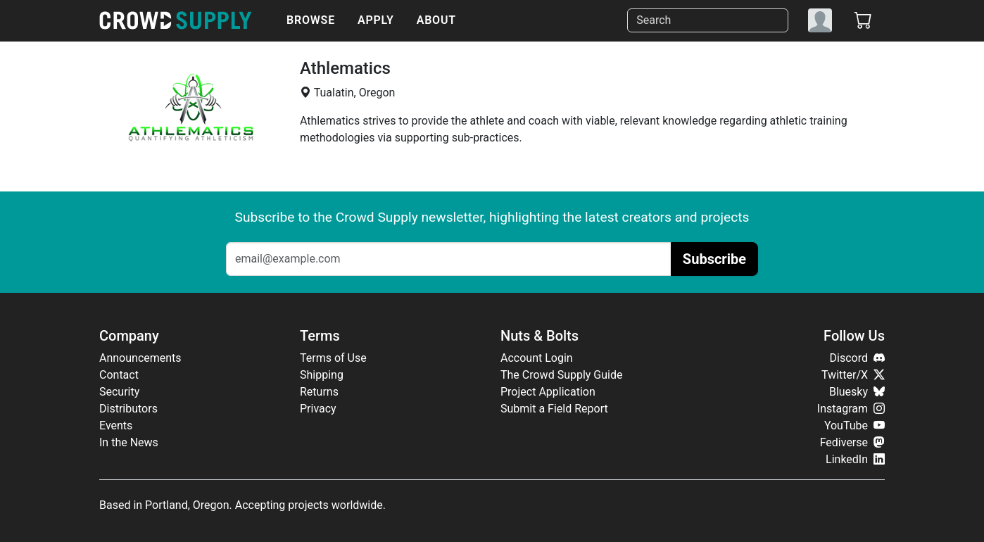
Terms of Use (333, 358)
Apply (376, 20)
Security (119, 391)
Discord (857, 358)
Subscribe (714, 259)
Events (115, 425)
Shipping (321, 375)
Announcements (140, 358)
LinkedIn (855, 459)
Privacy (318, 408)
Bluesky (857, 391)
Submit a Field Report (554, 408)
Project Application (547, 391)
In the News (128, 442)
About (436, 20)
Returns (319, 391)
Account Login (536, 358)
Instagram (851, 408)
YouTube (854, 425)
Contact (119, 375)
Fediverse (852, 442)
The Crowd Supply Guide (561, 375)
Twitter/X (853, 375)
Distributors (128, 408)
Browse (310, 20)
